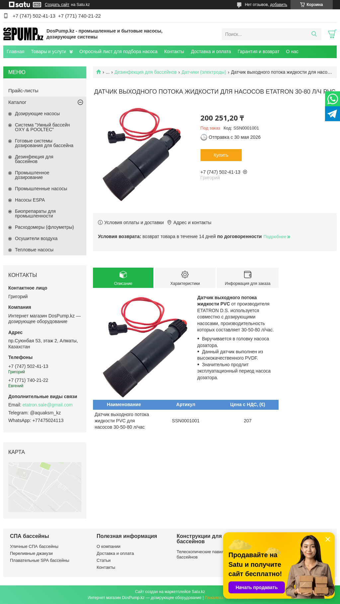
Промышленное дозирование (32, 175)
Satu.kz (198, 591)
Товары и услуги (48, 51)
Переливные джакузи (31, 553)
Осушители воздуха (36, 238)
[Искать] (313, 34)
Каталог (17, 102)
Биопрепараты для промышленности (35, 213)
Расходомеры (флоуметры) (44, 227)
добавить (278, 4)
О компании (109, 546)
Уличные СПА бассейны (34, 546)
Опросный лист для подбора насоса (118, 51)
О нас (292, 51)
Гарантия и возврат (259, 51)
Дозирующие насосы (37, 113)
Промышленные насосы (41, 188)
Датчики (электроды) (204, 72)
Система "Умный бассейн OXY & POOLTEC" (42, 127)
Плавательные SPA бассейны (39, 560)
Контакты (174, 51)
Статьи (104, 560)
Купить (220, 155)
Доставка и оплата (211, 51)
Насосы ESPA (30, 200)
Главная (15, 51)
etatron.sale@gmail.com (48, 404)
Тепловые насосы (34, 249)
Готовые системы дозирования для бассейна (44, 143)
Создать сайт (57, 4)
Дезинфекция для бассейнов (146, 72)
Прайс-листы (23, 90)
